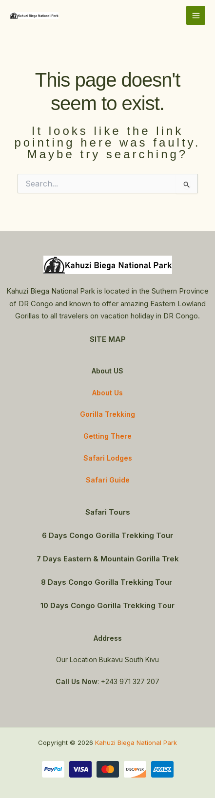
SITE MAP (108, 339)
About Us (107, 393)
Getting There (107, 436)
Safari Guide (108, 480)
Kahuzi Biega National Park (136, 742)
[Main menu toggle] (195, 15)
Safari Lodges (107, 458)
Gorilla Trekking (107, 414)
